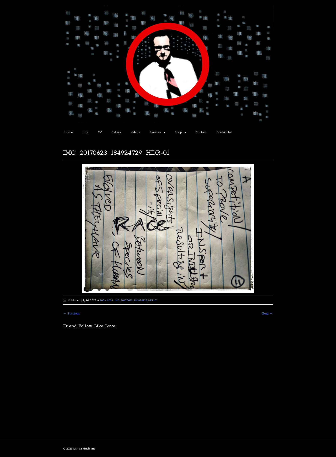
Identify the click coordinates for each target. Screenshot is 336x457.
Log (85, 132)
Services (155, 132)
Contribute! (224, 132)
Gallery (116, 132)
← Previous (71, 314)
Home (68, 132)
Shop (178, 132)
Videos (135, 132)
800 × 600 (105, 300)
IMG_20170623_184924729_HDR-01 (136, 300)
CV (100, 132)
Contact (201, 132)
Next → (267, 314)
